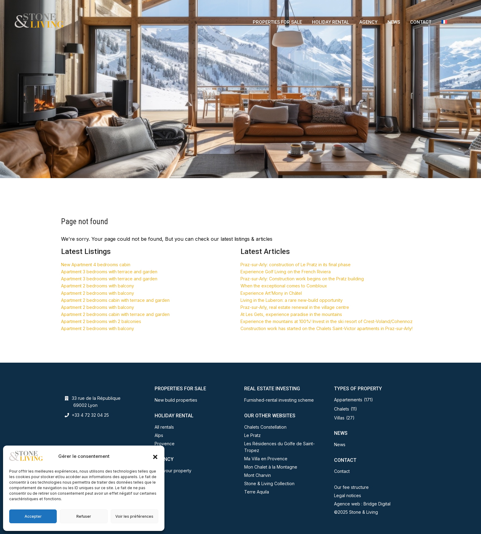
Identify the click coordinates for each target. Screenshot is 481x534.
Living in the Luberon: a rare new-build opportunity (291, 300)
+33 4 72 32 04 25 (90, 415)
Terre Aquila (256, 491)
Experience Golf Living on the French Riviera (285, 271)
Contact (342, 471)
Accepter (33, 516)
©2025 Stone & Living (356, 512)
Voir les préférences (134, 516)
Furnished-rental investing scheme (279, 400)
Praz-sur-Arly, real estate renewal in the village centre (294, 307)
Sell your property (173, 470)
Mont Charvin (257, 475)
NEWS (393, 22)
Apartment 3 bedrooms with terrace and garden (109, 271)
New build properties (176, 400)
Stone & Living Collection (269, 483)
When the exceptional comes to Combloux (283, 285)
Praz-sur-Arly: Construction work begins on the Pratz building (302, 278)
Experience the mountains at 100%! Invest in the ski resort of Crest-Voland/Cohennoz (326, 321)
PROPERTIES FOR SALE (277, 22)
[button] (155, 456)
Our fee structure (351, 487)
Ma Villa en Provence (265, 458)
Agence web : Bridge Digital (362, 503)
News (339, 444)
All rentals (164, 427)
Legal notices (347, 495)
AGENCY (368, 22)
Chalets (341, 408)
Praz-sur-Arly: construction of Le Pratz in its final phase (295, 264)
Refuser (83, 516)
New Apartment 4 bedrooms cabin (95, 264)
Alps (159, 435)
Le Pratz (252, 435)
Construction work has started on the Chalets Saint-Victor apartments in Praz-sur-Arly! (326, 328)
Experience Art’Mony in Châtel (271, 293)
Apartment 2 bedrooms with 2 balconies (101, 321)
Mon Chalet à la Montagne (270, 467)
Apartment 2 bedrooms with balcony (97, 285)
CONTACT (420, 22)
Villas (339, 417)
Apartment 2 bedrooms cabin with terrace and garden (115, 300)
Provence (165, 443)
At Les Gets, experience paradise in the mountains (291, 314)
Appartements (348, 399)
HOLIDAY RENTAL (330, 22)
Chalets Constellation (265, 427)
